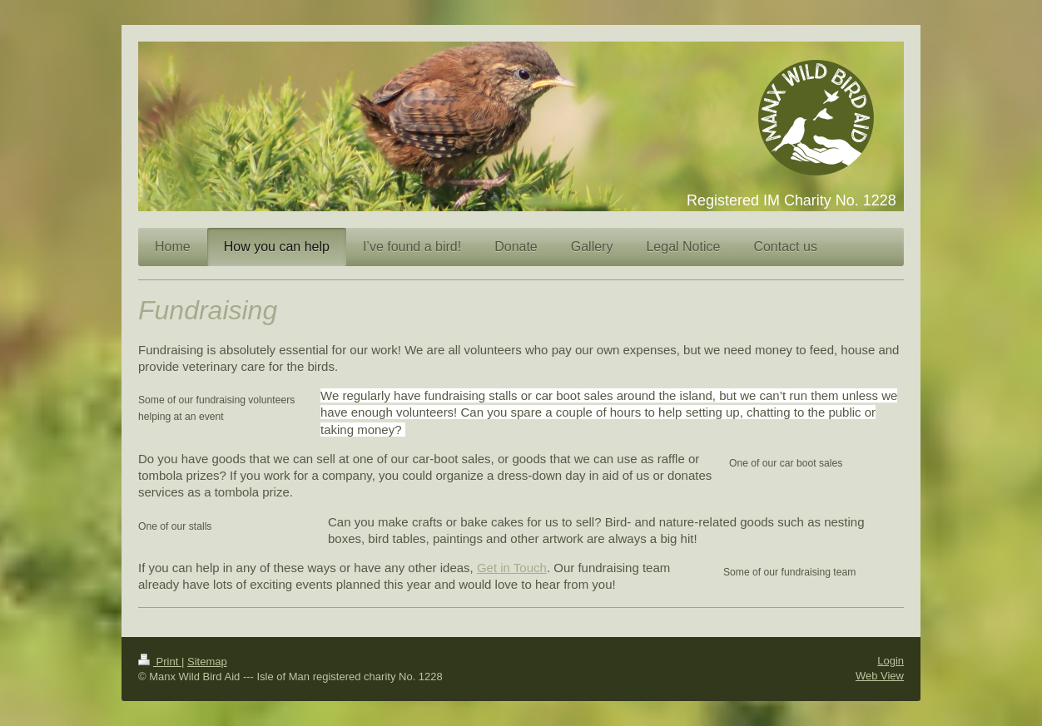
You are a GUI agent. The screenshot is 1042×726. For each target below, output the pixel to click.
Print (159, 661)
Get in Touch (512, 568)
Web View (880, 675)
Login (890, 660)
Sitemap (207, 661)
